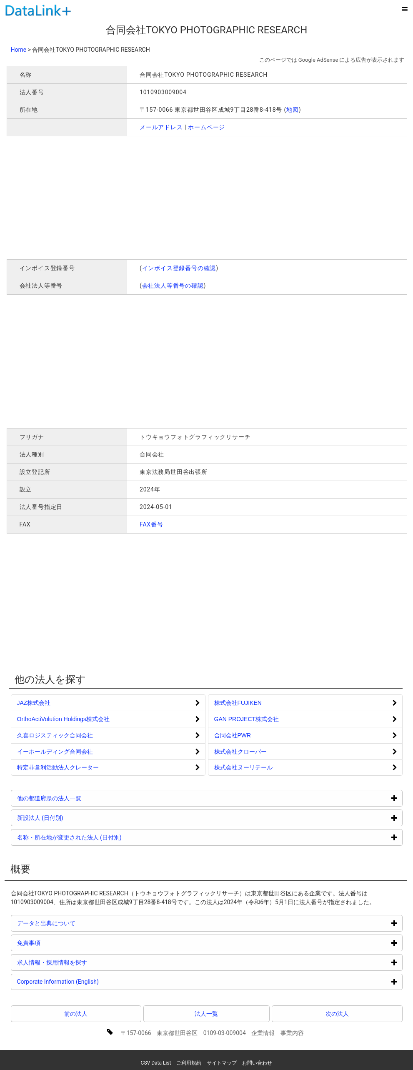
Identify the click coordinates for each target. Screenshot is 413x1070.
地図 (292, 109)
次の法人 (337, 1013)
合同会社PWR (232, 735)
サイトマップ (222, 1063)
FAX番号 (151, 524)
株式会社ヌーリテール (243, 767)
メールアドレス (161, 127)
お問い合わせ (257, 1063)
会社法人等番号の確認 (173, 285)
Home (19, 49)
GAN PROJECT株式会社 (246, 719)
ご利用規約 (188, 1063)
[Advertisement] (126, 197)
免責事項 (60, 942)
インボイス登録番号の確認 (179, 268)
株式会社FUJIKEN (238, 702)
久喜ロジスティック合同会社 (55, 735)
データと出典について (77, 923)
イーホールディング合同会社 (55, 751)
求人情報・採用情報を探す (83, 962)
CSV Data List (156, 1063)
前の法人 (76, 1013)
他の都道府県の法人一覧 (80, 798)
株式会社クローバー (240, 751)
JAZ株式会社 (34, 702)
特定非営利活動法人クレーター (58, 767)
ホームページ (206, 127)
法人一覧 (206, 1013)
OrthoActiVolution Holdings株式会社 (63, 719)
